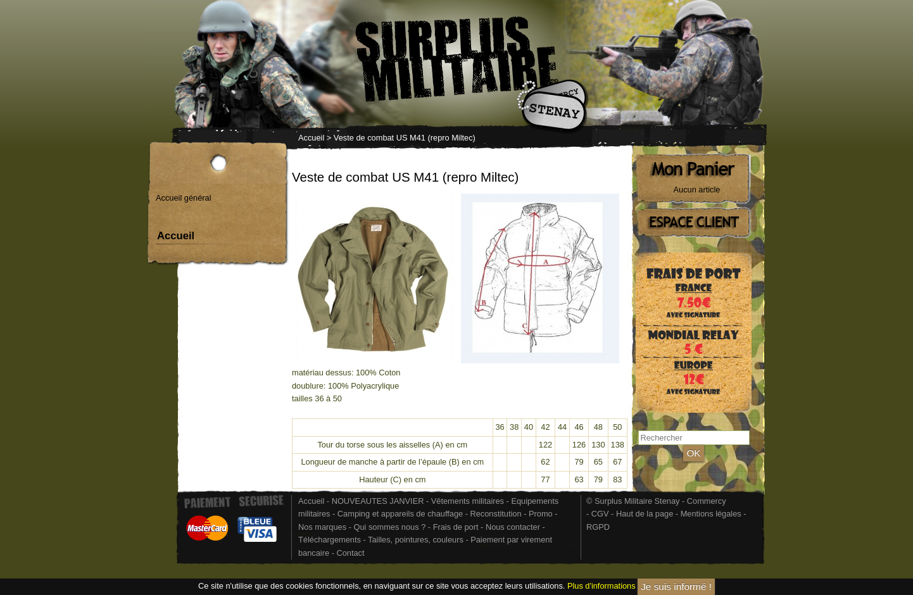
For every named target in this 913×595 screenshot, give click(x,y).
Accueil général (183, 198)
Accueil (311, 137)
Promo (542, 513)
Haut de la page (644, 513)
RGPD (598, 527)
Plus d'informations (601, 586)
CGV (600, 513)
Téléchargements (329, 539)
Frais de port (457, 527)
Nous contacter (513, 527)
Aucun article (697, 189)
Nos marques (322, 527)
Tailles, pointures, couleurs (415, 539)
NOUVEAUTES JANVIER (378, 501)
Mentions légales (711, 513)
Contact (350, 553)
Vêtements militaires (467, 501)
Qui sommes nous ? (390, 527)
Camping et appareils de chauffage (400, 513)
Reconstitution (496, 513)
